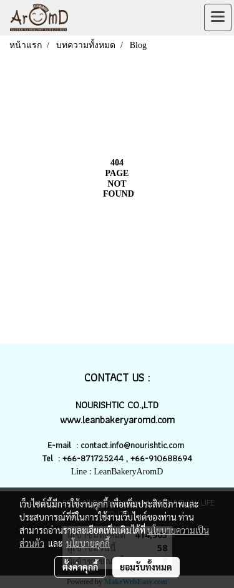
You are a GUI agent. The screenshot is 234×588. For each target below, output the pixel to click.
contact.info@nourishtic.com (133, 445)
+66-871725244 (93, 458)
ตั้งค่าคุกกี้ (80, 566)
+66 (137, 458)
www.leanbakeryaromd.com (117, 420)
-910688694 (168, 458)
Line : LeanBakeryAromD (117, 471)
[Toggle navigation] (218, 17)
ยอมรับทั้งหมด (146, 566)
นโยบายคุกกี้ (88, 543)
